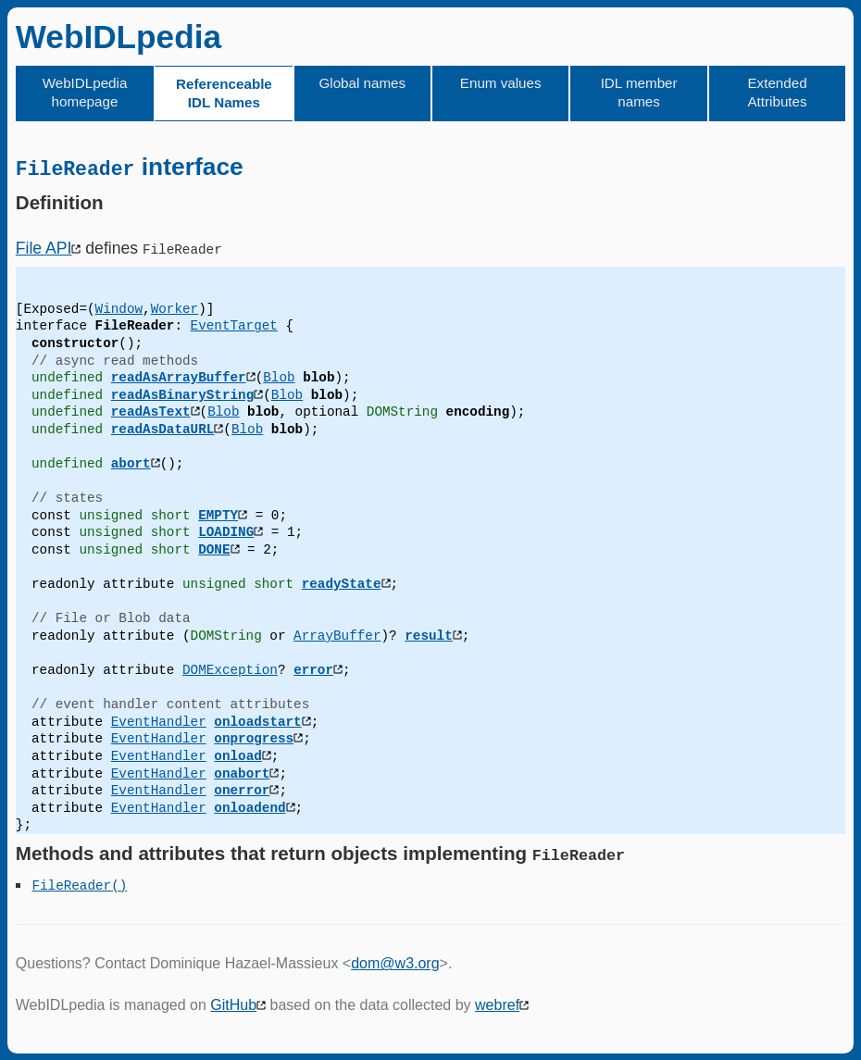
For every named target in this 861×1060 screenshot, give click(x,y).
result (428, 634)
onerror (241, 790)
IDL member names (639, 92)
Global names (362, 83)
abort (131, 463)
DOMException (230, 669)
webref (497, 1005)
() (119, 883)
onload (237, 755)
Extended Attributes (776, 92)
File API (44, 247)
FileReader (71, 883)
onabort (241, 772)
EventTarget (234, 325)
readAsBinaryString (182, 394)
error (313, 669)
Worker (174, 308)
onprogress (253, 738)
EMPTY (218, 514)
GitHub (233, 1005)
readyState (341, 583)
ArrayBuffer (337, 634)
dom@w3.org (395, 963)
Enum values (501, 83)
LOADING (226, 532)
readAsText (151, 411)
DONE (214, 548)
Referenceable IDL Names (224, 93)
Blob (278, 377)
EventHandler (158, 721)
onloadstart (257, 721)
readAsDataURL (163, 428)
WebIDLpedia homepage (85, 92)
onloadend (249, 807)
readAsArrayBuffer (178, 377)
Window (119, 308)
